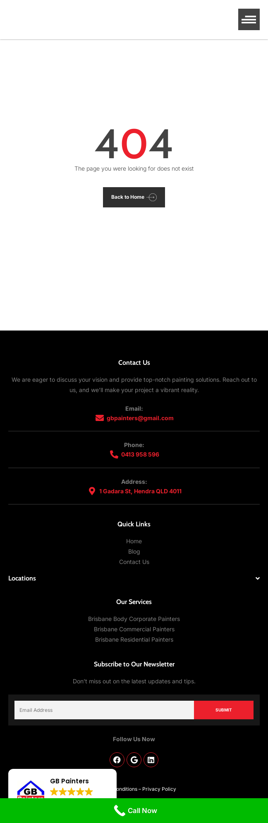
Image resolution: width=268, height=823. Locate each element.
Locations (22, 578)
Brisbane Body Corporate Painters (134, 618)
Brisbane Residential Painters (134, 639)
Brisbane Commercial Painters (134, 629)
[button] (249, 20)
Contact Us (134, 561)
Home (134, 541)
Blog (134, 551)
